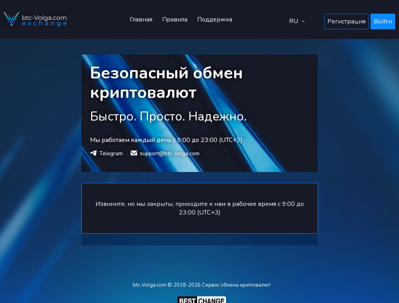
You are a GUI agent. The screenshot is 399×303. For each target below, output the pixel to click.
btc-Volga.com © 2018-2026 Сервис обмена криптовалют (201, 285)
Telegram (111, 153)
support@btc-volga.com (170, 153)
